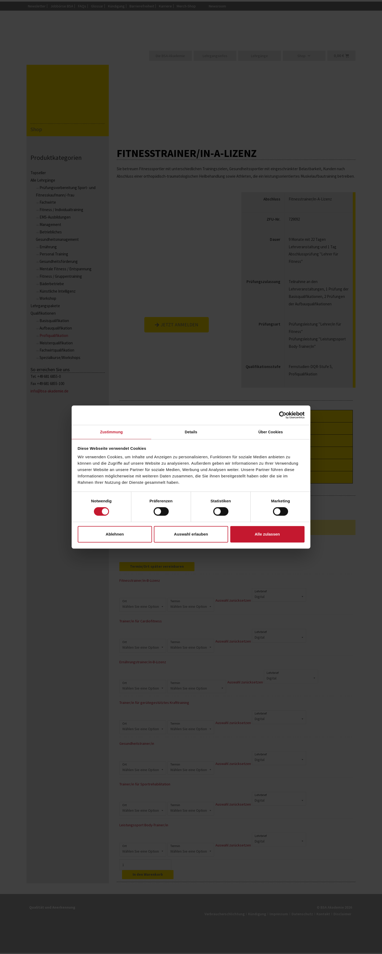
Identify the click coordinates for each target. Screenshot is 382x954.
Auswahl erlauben (191, 535)
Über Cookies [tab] (271, 432)
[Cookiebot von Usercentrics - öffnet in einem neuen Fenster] (281, 414)
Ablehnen (115, 535)
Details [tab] (191, 432)
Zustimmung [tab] (111, 432)
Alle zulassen (267, 535)
